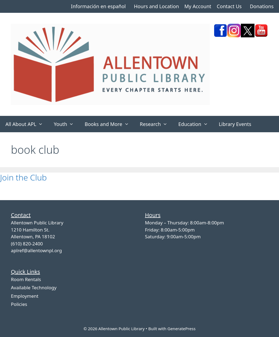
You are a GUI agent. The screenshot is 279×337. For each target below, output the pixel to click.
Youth (66, 124)
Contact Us (229, 6)
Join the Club (23, 177)
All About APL (26, 124)
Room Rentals (26, 279)
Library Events (235, 124)
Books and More (109, 124)
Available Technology (33, 287)
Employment (24, 296)
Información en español (98, 6)
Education (195, 124)
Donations (262, 6)
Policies (19, 304)
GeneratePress (181, 328)
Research (156, 124)
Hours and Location (156, 6)
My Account (197, 6)
